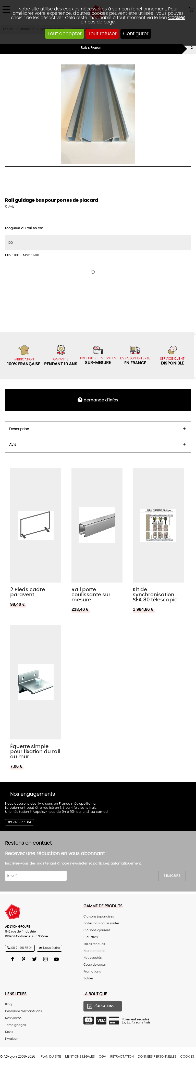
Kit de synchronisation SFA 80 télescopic (155, 594)
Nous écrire (51, 948)
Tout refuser (102, 33)
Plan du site (51, 1056)
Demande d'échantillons (23, 1011)
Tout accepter (64, 33)
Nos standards (94, 951)
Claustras (90, 937)
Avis (10, 206)
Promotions (92, 971)
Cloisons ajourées (96, 930)
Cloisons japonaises (98, 916)
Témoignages (15, 1025)
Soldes (88, 978)
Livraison (11, 1038)
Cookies (176, 18)
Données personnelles (157, 1056)
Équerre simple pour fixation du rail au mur (35, 751)
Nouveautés (92, 957)
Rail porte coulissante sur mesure (91, 594)
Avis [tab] (12, 445)
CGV (102, 1056)
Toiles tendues (94, 944)
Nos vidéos (13, 1018)
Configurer (136, 33)
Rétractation (122, 1056)
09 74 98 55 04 (19, 822)
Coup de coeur (94, 964)
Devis (9, 1032)
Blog (8, 1004)
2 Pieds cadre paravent (27, 592)
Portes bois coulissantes (101, 923)
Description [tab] (19, 429)
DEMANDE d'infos (101, 400)
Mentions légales (80, 1056)
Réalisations (104, 1006)
